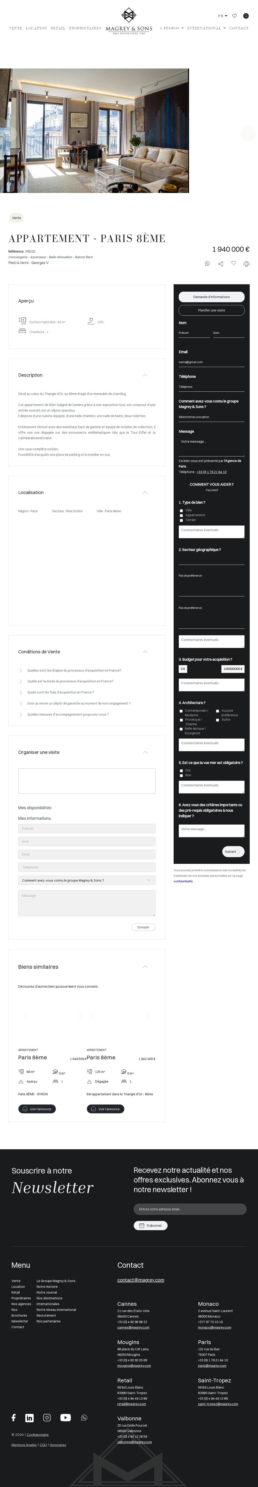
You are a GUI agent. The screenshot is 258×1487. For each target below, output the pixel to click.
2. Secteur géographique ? (200, 549)
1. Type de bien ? (192, 502)
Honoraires (58, 1445)
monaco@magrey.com (214, 1327)
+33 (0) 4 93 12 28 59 (132, 1436)
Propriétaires (85, 28)
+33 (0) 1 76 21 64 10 (211, 472)
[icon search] (246, 16)
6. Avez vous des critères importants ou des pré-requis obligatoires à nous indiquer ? (210, 810)
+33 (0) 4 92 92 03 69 (132, 1360)
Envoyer (143, 927)
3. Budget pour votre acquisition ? (205, 659)
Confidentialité (38, 1435)
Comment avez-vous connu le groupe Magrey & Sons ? (208, 404)
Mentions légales (24, 1445)
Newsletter (20, 1321)
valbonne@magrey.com (134, 1442)
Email (183, 352)
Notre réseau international (56, 1310)
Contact (239, 28)
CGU (43, 1445)
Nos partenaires (49, 1321)
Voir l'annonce (40, 1109)
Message (186, 431)
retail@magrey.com (131, 1404)
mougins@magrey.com (134, 1366)
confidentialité (183, 881)
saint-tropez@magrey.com (218, 1404)
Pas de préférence (212, 575)
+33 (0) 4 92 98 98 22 (132, 1322)
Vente (15, 28)
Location (36, 28)
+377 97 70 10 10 (210, 1322)
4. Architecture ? (192, 702)
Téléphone (187, 376)
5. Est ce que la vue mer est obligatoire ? (211, 762)
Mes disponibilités (34, 807)
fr (221, 16)
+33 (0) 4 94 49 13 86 (132, 1398)
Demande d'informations (211, 297)
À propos (170, 28)
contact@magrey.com (140, 1280)
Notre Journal (47, 1292)
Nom (182, 322)
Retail (58, 28)
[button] (25, 1015)
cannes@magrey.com (133, 1327)
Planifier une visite (211, 310)
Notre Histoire (47, 1287)
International (204, 28)
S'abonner (154, 1225)
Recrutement (46, 1315)
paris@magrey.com (212, 1366)
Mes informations (34, 818)
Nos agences (21, 1304)
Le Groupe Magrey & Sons (56, 1281)
